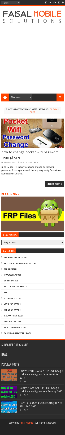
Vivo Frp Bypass (12, 304)
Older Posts (54, 184)
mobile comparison (15, 327)
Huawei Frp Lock (12, 275)
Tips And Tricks (12, 298)
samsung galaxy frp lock (17, 333)
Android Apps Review (15, 257)
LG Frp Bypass (11, 281)
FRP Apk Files (10, 194)
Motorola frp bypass (15, 287)
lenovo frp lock (12, 322)
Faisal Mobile (26, 422)
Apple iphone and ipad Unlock (20, 263)
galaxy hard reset (13, 316)
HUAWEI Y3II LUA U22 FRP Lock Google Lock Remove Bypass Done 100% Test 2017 (41, 374)
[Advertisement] (32, 57)
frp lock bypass (12, 310)
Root (7, 292)
